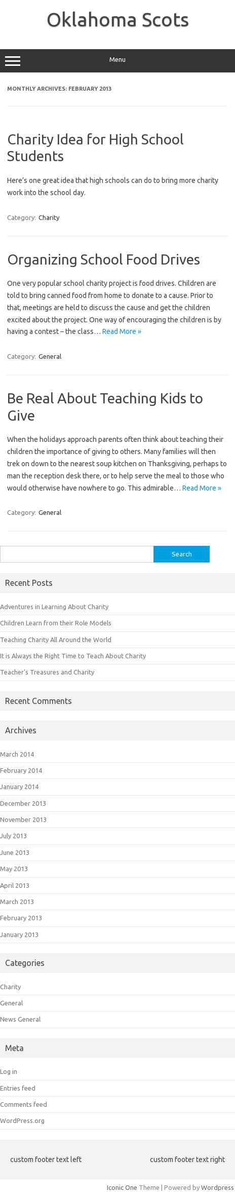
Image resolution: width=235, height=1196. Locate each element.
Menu (117, 61)
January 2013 (19, 934)
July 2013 (13, 835)
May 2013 (14, 868)
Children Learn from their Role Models (55, 622)
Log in (8, 1071)
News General (20, 1019)
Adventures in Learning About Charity (54, 606)
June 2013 (14, 852)
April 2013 (14, 885)
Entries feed (17, 1088)
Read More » (121, 331)
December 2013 (23, 803)
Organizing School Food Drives (103, 259)
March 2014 (17, 754)
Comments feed (23, 1104)
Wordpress (217, 1187)
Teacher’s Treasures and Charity (47, 672)
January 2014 (19, 786)
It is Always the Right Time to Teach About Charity (73, 655)
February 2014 (21, 770)
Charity (48, 217)
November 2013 (23, 819)
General (49, 356)
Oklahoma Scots (118, 19)
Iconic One (122, 1187)
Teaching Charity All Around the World (55, 639)
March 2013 (17, 901)
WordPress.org (22, 1120)
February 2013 (21, 917)
